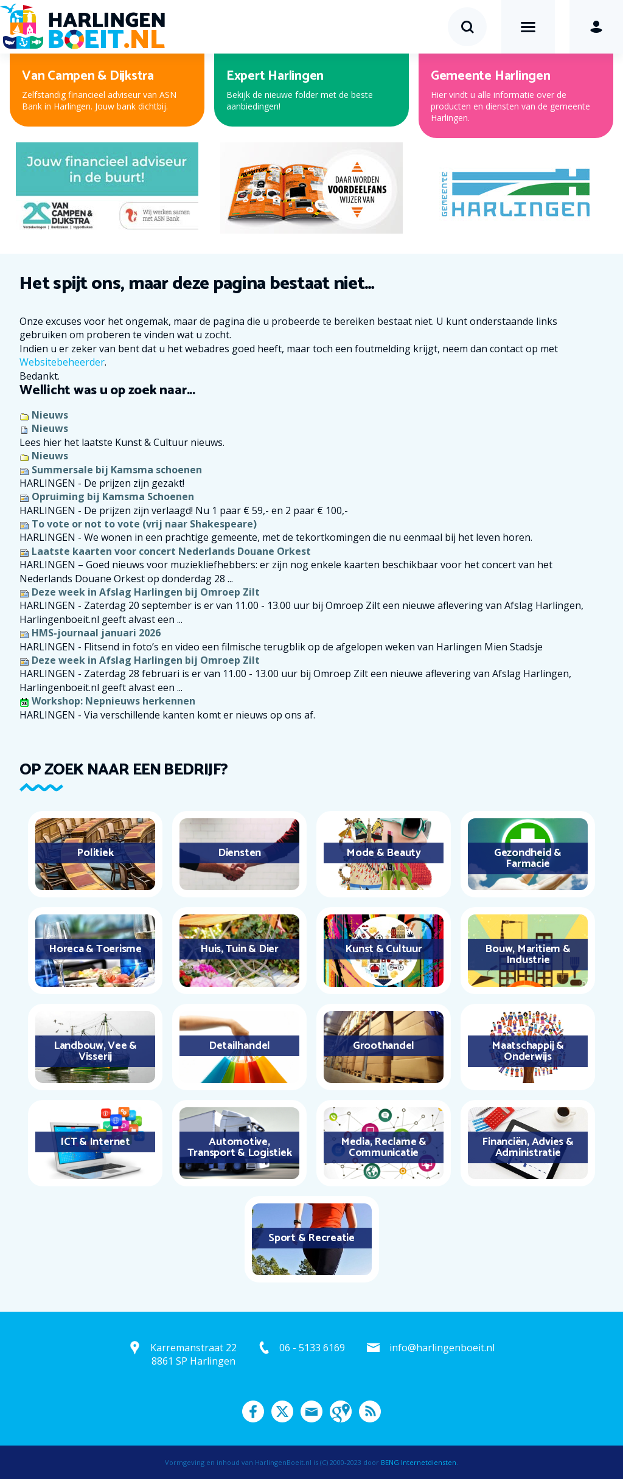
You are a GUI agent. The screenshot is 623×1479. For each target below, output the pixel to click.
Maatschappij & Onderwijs (528, 1051)
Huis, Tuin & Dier (239, 949)
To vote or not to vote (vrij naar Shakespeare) (144, 524)
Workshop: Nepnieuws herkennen (113, 701)
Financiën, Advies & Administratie (527, 1147)
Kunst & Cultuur (383, 949)
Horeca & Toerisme (95, 949)
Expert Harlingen (275, 76)
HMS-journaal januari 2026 (96, 632)
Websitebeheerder (62, 362)
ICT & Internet (95, 1142)
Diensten (239, 853)
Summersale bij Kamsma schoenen (117, 469)
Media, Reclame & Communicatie (383, 1147)
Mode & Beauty (383, 853)
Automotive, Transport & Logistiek (239, 1147)
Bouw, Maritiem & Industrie (527, 954)
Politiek (95, 853)
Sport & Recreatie (311, 1238)
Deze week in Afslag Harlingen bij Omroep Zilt (146, 592)
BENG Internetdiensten (418, 1462)
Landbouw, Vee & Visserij (95, 1051)
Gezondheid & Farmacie (528, 858)
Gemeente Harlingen (491, 76)
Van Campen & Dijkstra (88, 76)
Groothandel (383, 1046)
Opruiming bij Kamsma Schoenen (113, 496)
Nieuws (50, 415)
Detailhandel (239, 1046)
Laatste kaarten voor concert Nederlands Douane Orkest (171, 551)
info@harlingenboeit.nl (442, 1347)
